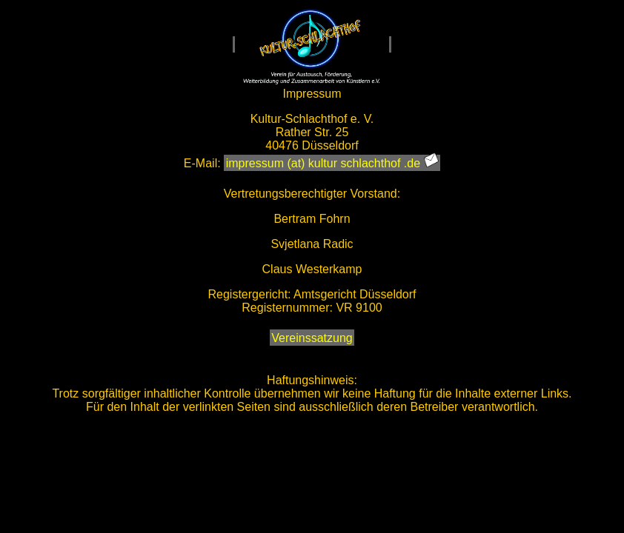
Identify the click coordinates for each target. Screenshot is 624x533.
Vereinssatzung (311, 338)
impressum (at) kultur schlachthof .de (332, 162)
